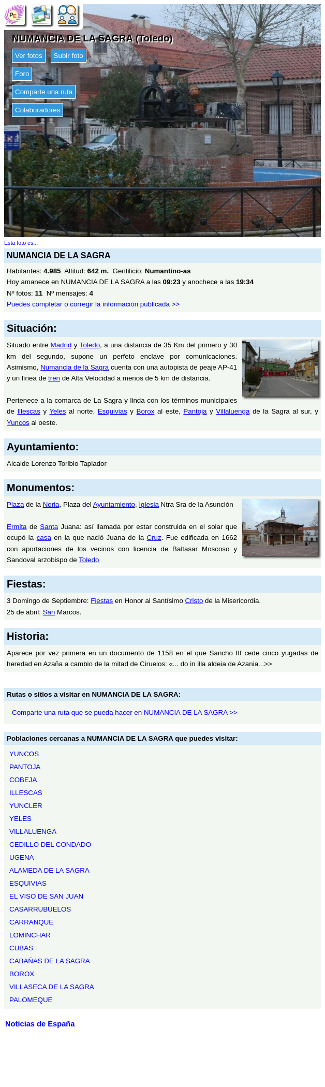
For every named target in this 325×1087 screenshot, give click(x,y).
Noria (51, 504)
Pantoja (194, 411)
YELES (20, 818)
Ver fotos (28, 56)
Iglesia (149, 504)
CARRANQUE (31, 922)
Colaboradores (37, 110)
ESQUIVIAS (28, 883)
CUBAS (21, 948)
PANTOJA (24, 767)
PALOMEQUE (30, 1000)
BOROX (21, 974)
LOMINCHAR (30, 935)
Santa (49, 527)
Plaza (15, 504)
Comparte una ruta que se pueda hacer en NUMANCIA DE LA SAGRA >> (125, 712)
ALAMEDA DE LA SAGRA (49, 870)
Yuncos (18, 423)
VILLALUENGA (32, 831)
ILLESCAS (25, 793)
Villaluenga (232, 411)
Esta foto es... (21, 243)
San (49, 612)
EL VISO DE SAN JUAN (46, 896)
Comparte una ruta (43, 92)
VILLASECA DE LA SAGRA (51, 987)
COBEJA (23, 780)
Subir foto (68, 56)
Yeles (57, 411)
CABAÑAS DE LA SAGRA (49, 961)
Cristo (194, 601)
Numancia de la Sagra (74, 367)
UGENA (21, 857)
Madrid (61, 345)
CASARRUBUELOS (40, 909)
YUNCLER (25, 806)
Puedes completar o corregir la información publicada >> (93, 304)
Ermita (17, 527)
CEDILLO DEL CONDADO (50, 844)
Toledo (90, 345)
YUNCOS (24, 754)
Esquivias (112, 411)
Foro (22, 74)
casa (44, 537)
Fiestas (102, 601)
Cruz (154, 537)
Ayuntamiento (114, 504)
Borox (146, 411)
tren (54, 378)
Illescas (28, 411)
